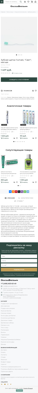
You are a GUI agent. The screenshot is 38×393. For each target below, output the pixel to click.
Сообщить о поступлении (19, 79)
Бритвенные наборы (7, 323)
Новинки (3, 337)
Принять (19, 390)
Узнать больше (28, 388)
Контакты (4, 355)
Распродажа (5, 330)
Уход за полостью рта (20, 98)
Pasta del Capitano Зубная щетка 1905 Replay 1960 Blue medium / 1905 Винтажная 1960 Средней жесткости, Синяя (9, 128)
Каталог (9, 97)
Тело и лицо (26, 97)
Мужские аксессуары (7, 342)
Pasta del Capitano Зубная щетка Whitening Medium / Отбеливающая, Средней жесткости (28, 128)
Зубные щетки (30, 98)
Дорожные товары (17, 97)
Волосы (3, 332)
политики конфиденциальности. (25, 275)
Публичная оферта (7, 371)
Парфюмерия (5, 335)
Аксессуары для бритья (8, 315)
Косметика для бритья (8, 318)
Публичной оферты (9, 275)
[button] (16, 54)
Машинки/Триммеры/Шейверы (10, 339)
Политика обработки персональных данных (14, 369)
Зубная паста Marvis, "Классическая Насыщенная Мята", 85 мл (8, 172)
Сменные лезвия (6, 313)
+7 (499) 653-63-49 (8, 284)
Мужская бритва (6, 311)
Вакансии (4, 359)
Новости (3, 364)
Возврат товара (6, 362)
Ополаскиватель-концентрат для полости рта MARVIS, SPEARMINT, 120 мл (28, 172)
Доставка (4, 350)
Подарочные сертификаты (9, 303)
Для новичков (5, 306)
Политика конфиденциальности (11, 367)
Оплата (3, 352)
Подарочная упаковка (8, 308)
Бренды (3, 344)
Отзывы (3, 357)
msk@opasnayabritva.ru (10, 286)
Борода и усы (5, 325)
